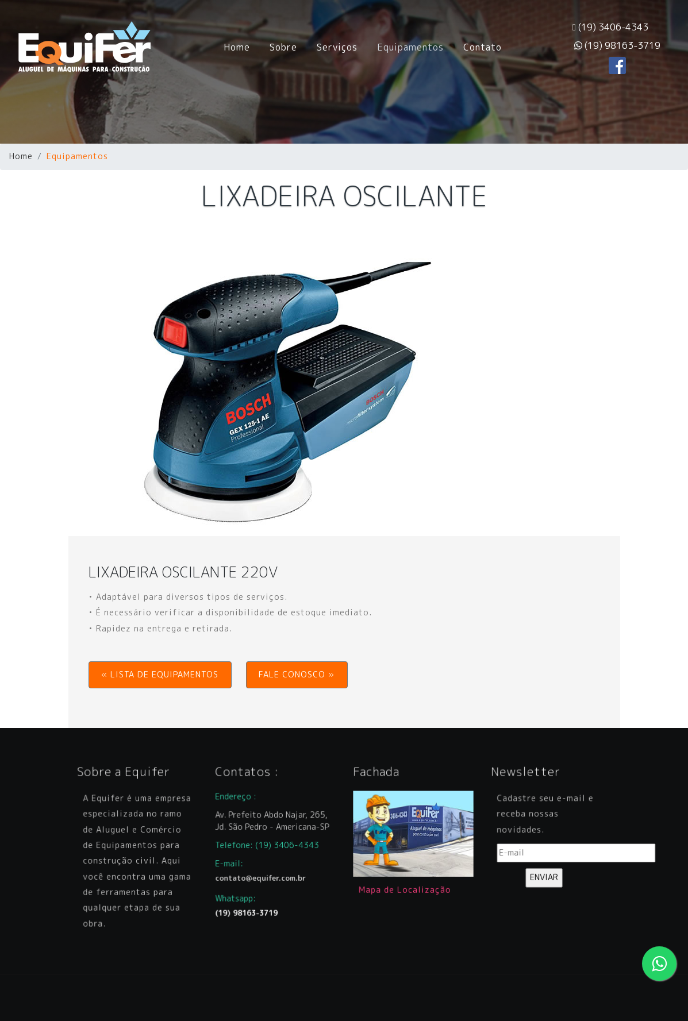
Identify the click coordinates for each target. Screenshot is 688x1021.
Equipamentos (410, 47)
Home (241, 46)
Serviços (337, 47)
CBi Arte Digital (284, 997)
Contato (482, 47)
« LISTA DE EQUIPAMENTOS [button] (159, 674)
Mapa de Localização (406, 882)
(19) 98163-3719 (617, 45)
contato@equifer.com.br (263, 873)
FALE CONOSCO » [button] (297, 674)
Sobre (283, 47)
